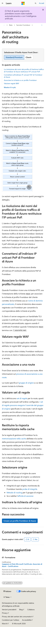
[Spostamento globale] (2, 3)
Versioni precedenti (9, 609)
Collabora (30, 609)
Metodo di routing (14, 492)
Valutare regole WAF (11, 83)
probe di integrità (29, 489)
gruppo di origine (26, 382)
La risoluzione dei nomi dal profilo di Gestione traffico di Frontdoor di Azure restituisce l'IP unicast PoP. (24, 70)
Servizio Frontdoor (23, 25)
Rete (10, 25)
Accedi (41, 3)
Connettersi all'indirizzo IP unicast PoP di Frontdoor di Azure (23, 76)
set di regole (22, 398)
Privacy (4, 613)
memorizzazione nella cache (14, 438)
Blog (21, 609)
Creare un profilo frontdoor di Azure (20, 520)
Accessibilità (26, 620)
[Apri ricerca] (35, 3)
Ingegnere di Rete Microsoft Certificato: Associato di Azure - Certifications (22, 565)
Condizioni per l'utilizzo (10, 620)
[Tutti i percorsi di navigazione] (4, 25)
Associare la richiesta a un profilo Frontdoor (20, 80)
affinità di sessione (25, 496)
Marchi (4, 623)
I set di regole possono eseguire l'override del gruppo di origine (22, 405)
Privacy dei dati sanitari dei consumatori (17, 616)
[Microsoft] (23, 3)
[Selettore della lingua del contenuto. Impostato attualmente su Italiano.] (7, 591)
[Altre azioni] (42, 25)
